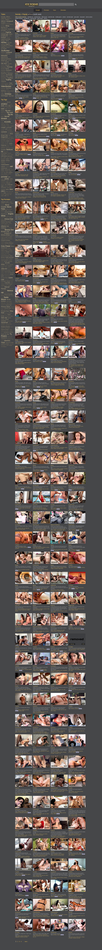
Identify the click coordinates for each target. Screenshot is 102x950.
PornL (7, 68)
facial (7, 141)
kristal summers (73, 324)
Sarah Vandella (5, 320)
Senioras (10, 73)
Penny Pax (8, 305)
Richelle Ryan (5, 311)
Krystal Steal (4, 277)
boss (80, 936)
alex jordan (73, 385)
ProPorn (8, 71)
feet (7, 142)
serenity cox (30, 17)
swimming (56, 550)
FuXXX (3, 37)
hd (2, 151)
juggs (4, 157)
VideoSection (6, 86)
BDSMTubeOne (9, 24)
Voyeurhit (3, 89)
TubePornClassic (5, 83)
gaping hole (38, 117)
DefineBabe (4, 29)
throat (7, 191)
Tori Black (9, 339)
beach (26, 196)
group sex (8, 148)
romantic (3, 181)
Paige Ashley (9, 303)
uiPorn (6, 84)
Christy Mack (4, 244)
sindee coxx (45, 242)
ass (9, 106)
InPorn (8, 47)
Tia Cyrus (10, 337)
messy (38, 609)
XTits (2, 94)
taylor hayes (40, 18)
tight (10, 191)
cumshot (4, 132)
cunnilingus (10, 132)
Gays (54, 10)
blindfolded (23, 218)
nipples (6, 171)
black (2, 116)
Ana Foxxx (4, 214)
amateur (4, 104)
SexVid (11, 76)
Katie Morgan (7, 271)
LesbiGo (3, 54)
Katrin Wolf (7, 272)
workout (62, 135)
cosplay (21, 385)
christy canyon (77, 365)
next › (26, 941)
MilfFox (9, 60)
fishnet (79, 97)
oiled (2, 172)
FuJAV (10, 35)
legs (11, 158)
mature (3, 166)
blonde (7, 116)
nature (12, 169)
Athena (3, 226)
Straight (38, 10)
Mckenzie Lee (10, 288)
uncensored (9, 193)
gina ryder (76, 17)
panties (9, 173)
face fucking (9, 139)
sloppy (38, 98)
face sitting (3, 141)
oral (7, 172)
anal (2, 106)
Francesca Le (4, 254)
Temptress (4, 337)
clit (22, 630)
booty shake (8, 120)
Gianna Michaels (5, 255)
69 (39, 690)
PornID (3, 68)
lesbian (3, 160)
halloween (27, 385)
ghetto (16, 732)
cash (37, 36)
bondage (9, 118)
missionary (4, 168)
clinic (82, 426)
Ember (8, 252)
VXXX (7, 89)
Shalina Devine (5, 327)
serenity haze (37, 17)
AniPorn (8, 23)
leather (74, 218)
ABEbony (9, 18)
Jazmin (2, 263)
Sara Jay (4, 318)
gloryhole (52, 690)
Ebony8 (8, 30)
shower (20, 710)
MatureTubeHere (6, 59)
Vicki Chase (9, 345)
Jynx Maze (10, 268)
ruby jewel (82, 17)
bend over (26, 261)
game (34, 117)
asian (6, 106)
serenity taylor (70, 17)
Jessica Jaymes (9, 264)
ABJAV (2, 19)
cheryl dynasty (74, 323)
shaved (8, 183)
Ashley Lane (6, 224)
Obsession (3, 303)
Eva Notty (7, 253)
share (20, 651)
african (72, 875)
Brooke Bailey (9, 236)
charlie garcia (58, 17)
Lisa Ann (7, 283)
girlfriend (3, 148)
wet (10, 194)
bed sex (41, 35)
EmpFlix (3, 32)
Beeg (7, 26)
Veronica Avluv (5, 344)
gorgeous (38, 712)
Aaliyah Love (5, 202)
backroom (73, 75)
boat (54, 302)
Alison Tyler (4, 210)
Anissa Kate (9, 219)
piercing (3, 175)
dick (6, 135)
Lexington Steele (5, 281)
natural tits (7, 169)
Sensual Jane (9, 324)
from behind (35, 261)
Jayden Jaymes (8, 261)
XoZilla (8, 92)
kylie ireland (79, 324)
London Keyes (8, 284)
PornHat (9, 67)
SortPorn (10, 78)
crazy (79, 281)
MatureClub (4, 57)
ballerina (19, 429)
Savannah (4, 322)
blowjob (4, 118)
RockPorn (4, 73)
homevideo (4, 153)
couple (12, 126)
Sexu (7, 76)
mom (2, 169)
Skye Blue (6, 331)
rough (7, 181)
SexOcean (9, 75)
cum (6, 129)
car (43, 569)
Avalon (2, 230)
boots (27, 407)
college (7, 124)
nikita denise (73, 325)
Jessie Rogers (4, 266)
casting (2, 123)
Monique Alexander (5, 295)
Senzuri (3, 75)
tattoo (7, 189)
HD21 (7, 40)
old (4, 172)
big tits (10, 114)
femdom (7, 143)
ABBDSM (3, 18)
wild (8, 195)
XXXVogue (4, 96)
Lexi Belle (11, 279)
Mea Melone (4, 290)
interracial (4, 156)
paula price (70, 199)
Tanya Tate (10, 336)
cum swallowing (8, 130)
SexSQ (3, 76)
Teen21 (3, 80)
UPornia (11, 84)
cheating (7, 123)
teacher (45, 670)
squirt (10, 186)
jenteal (64, 17)
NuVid (7, 62)
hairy (12, 148)
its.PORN (4, 49)
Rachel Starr (7, 308)
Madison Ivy (4, 285)
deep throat (60, 568)
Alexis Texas (9, 209)
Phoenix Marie (5, 306)
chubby (10, 123)
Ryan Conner (4, 314)
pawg (80, 409)
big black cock (74, 117)
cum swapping (18, 836)
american (10, 104)
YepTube (11, 96)
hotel (55, 37)
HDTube (9, 42)
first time (21, 794)
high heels (6, 151)
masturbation (5, 164)
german (7, 146)
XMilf (5, 92)
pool (62, 549)
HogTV (8, 44)
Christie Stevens (9, 243)
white (2, 195)
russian (10, 181)
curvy (5, 133)
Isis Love (3, 258)
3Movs (8, 16)
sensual (38, 470)
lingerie (3, 161)
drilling (34, 177)
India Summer (9, 257)
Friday (9, 254)
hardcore (9, 149)
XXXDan (8, 94)
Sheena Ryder (5, 329)
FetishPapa (4, 34)
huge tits (3, 154)
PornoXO (9, 70)
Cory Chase (5, 246)
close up (3, 124)
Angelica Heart (9, 216)
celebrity (72, 365)
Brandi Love (5, 231)
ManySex (4, 55)
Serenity (3, 325)
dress (18, 78)
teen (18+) (60, 343)
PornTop (3, 71)
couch (84, 75)
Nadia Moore (4, 298)
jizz (2, 157)
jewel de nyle (51, 17)
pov (9, 177)
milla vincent (44, 17)
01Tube (3, 16)
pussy (7, 179)
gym (62, 732)
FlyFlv (10, 34)
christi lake (79, 323)
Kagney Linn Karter (5, 270)
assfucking (8, 107)
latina (7, 159)
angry (81, 814)
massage (3, 163)
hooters (9, 153)
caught (36, 302)
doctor (73, 427)
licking (7, 160)
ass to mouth (59, 790)
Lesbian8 (9, 52)
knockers (3, 158)
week (39, 14)
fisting (69, 282)
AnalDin (3, 23)
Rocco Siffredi (8, 313)
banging (64, 219)
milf (11, 166)
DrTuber (3, 30)
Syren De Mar (5, 334)
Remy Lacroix (7, 309)
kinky (8, 157)
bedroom (23, 56)
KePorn (3, 52)
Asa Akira (8, 222)
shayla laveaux (82, 386)
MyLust (3, 62)
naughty (3, 171)
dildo (9, 135)
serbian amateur (19, 18)
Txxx (10, 83)
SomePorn (4, 78)
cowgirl (3, 127)
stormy (45, 18)
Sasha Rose (10, 321)
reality (11, 179)
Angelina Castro (4, 217)
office (43, 261)
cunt (2, 133)
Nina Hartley (9, 302)
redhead (3, 180)
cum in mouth (59, 791)
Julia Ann (4, 269)
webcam (7, 194)
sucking (3, 189)
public (2, 178)
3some (9, 102)
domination (10, 137)
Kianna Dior (6, 274)
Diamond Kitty (8, 249)
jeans (62, 263)
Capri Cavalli (4, 237)
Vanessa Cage (9, 342)
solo (2, 186)
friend (8, 145)
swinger (65, 651)
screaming (3, 183)
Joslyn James (8, 267)
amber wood (78, 385)
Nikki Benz (9, 301)
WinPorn (3, 91)
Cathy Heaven (9, 238)
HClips (3, 40)
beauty (3, 110)
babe (2, 109)
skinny (2, 184)
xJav (2, 92)
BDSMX (3, 26)
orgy (2, 173)
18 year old (3, 102)
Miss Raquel (7, 292)
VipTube (3, 88)
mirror (22, 631)
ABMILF (7, 19)
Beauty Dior (9, 230)
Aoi (8, 220)
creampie (8, 127)
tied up (34, 137)
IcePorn (3, 47)
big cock (10, 112)
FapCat (8, 32)
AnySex (3, 24)
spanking (6, 186)
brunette (7, 122)
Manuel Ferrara (5, 288)
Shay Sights (7, 328)
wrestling (17, 155)
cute (8, 133)
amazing (37, 116)
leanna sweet (77, 282)
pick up (55, 855)
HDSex (4, 42)
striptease (9, 187)
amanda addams (38, 241)
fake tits (11, 141)
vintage (2, 194)
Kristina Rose (7, 276)
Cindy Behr (9, 244)
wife (5, 195)
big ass (7, 111)
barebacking (62, 282)
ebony (12, 138)
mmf (42, 79)
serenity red (26, 18)
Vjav (13, 88)
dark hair (29, 362)
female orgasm (42, 302)
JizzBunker (5, 51)
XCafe (8, 91)
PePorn (3, 65)
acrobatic (37, 35)
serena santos (89, 17)
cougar (8, 126)
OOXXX (9, 63)
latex (21, 78)
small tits (9, 184)
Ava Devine (9, 228)
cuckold (2, 129)
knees (42, 548)
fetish (10, 143)
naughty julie (41, 428)
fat (5, 142)
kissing (11, 157)
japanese (9, 156)
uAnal (2, 84)
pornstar (4, 177)
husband (8, 154)
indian (12, 154)
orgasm (10, 172)
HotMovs (10, 45)
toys (5, 193)
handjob (3, 149)
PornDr (7, 65)
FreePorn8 (4, 36)
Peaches (3, 305)
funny (11, 145)
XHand (12, 91)
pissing (6, 175)
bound (38, 196)
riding (7, 180)
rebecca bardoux (80, 199)
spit (40, 98)
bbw (6, 109)
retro (69, 200)
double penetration (5, 138)
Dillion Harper (4, 250)
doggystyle (4, 137)
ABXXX (3, 21)
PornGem (3, 67)
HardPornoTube (5, 39)
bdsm (9, 108)
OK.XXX (4, 63)
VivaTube (8, 88)
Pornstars (46, 10)
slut (6, 184)
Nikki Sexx (3, 302)
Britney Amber (5, 235)
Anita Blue (4, 220)
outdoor (5, 173)
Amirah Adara (8, 212)
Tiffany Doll (3, 339)
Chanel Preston (5, 240)
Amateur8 (9, 21)
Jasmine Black (9, 258)
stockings (3, 187)
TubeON (3, 81)
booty (2, 120)
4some (19, 834)
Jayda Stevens (4, 260)
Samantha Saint (9, 316)
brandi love (77, 240)
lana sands (81, 198)
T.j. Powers (6, 335)
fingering (3, 145)
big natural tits (4, 114)
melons (7, 166)
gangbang (3, 146)
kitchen (40, 649)
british (2, 122)
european (3, 139)
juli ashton (79, 343)
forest (58, 321)
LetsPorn (7, 54)
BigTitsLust (4, 27)
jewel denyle (33, 18)
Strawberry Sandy (8, 332)
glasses (52, 37)
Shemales (63, 10)
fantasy (2, 142)
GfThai (8, 37)
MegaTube (4, 60)
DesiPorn (10, 29)
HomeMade (4, 45)
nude (10, 171)
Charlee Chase (4, 241)
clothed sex (62, 730)
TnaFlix (8, 80)
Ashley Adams (4, 223)
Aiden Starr (7, 203)
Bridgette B (7, 233)
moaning (10, 168)
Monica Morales (8, 294)
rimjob (10, 180)
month (35, 14)
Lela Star (7, 279)
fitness (55, 631)
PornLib (3, 70)
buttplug (26, 37)
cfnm (82, 669)
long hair (7, 161)
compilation (3, 126)
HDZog (3, 44)
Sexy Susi (7, 325)
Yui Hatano (3, 346)
